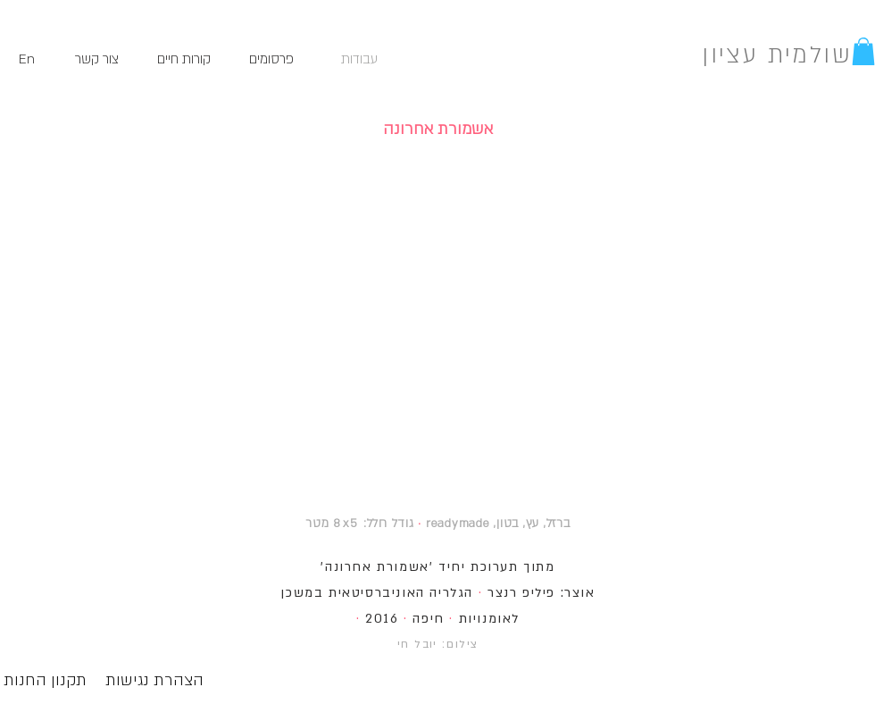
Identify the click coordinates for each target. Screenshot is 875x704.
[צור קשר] (96, 60)
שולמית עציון (777, 55)
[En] (26, 60)
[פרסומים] (271, 60)
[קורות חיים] (184, 60)
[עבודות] (359, 60)
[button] (863, 51)
